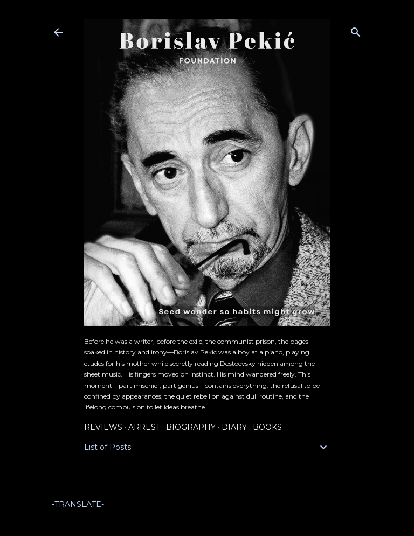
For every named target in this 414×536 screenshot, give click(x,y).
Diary (234, 427)
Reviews (103, 427)
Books (267, 427)
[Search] (355, 29)
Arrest (144, 427)
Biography (191, 427)
